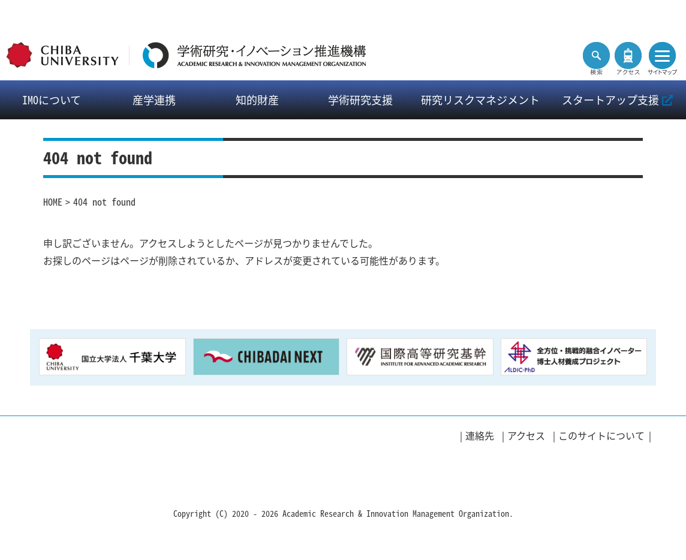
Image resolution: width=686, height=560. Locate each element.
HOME (52, 201)
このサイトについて (601, 435)
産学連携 (154, 100)
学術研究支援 (360, 100)
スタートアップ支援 (617, 100)
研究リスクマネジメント (480, 100)
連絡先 (479, 435)
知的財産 (257, 100)
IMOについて (51, 100)
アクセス (526, 435)
